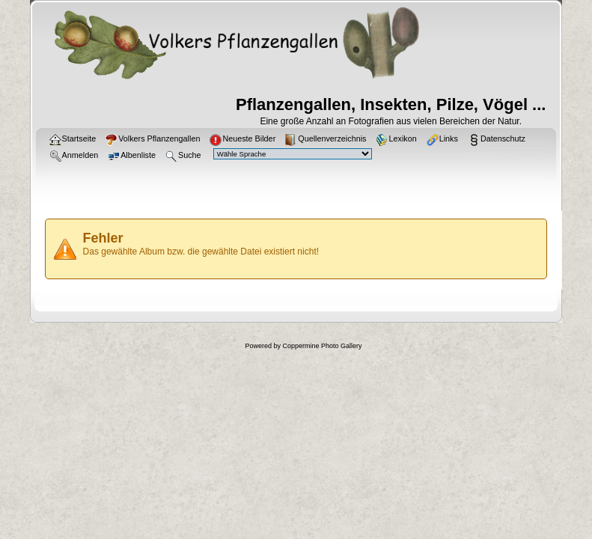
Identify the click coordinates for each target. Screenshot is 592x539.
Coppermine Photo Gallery (321, 346)
